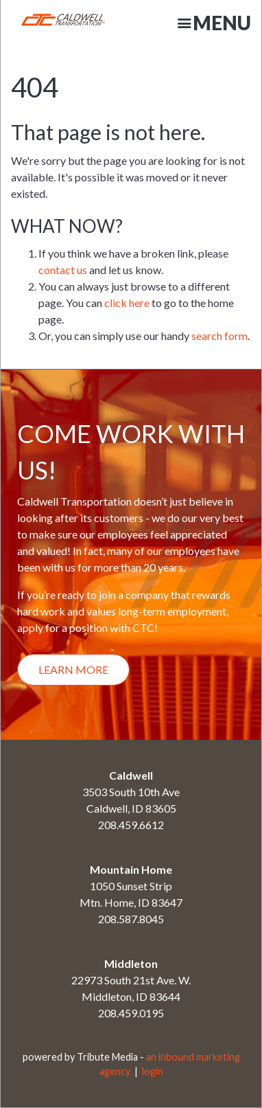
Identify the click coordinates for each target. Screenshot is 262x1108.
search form (219, 335)
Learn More (73, 669)
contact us (62, 269)
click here (127, 302)
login (152, 1071)
